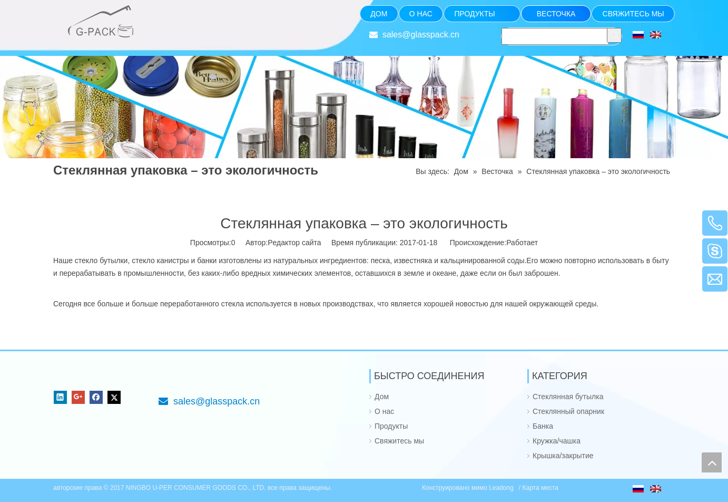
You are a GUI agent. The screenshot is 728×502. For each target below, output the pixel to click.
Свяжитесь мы (399, 441)
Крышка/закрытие (563, 455)
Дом (382, 396)
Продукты (391, 426)
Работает (522, 242)
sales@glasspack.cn (420, 34)
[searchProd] (555, 36)
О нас (384, 411)
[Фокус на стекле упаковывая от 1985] (167, 13)
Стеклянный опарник (568, 411)
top (712, 462)
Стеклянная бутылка (568, 396)
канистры (173, 260)
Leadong (502, 487)
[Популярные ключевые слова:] (614, 35)
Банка (543, 426)
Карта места (540, 487)
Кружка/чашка (557, 441)
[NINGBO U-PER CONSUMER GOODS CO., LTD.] (61, 377)
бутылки (113, 260)
